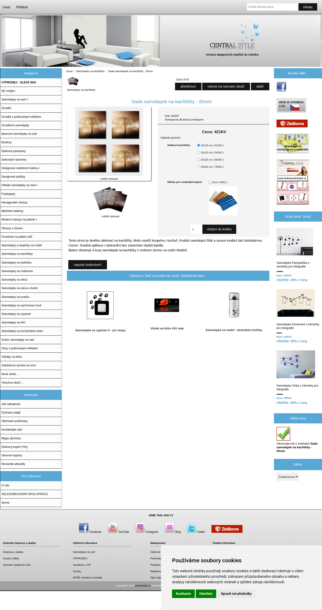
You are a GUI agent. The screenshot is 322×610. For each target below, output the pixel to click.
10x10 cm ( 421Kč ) (212, 145)
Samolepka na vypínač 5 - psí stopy (100, 330)
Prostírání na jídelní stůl (16, 236)
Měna (298, 464)
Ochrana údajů (11, 412)
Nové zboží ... (10, 374)
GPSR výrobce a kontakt (87, 577)
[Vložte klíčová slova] (272, 7)
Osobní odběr (11, 558)
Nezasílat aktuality (13, 464)
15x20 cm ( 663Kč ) (212, 159)
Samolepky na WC (13, 322)
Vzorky (77, 571)
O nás (5, 485)
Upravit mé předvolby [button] (236, 593)
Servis (5, 502)
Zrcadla (6, 108)
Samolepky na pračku (15, 297)
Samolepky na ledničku (16, 262)
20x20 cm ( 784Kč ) (212, 166)
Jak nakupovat (10, 404)
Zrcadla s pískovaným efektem (21, 116)
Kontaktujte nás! (11, 429)
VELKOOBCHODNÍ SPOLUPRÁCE (24, 494)
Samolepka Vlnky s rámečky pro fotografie (297, 370)
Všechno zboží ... (12, 382)
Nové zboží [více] (298, 216)
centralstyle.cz (142, 585)
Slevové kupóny (11, 455)
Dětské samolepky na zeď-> (19, 185)
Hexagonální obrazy (14, 202)
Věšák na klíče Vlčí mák (167, 328)
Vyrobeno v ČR (82, 564)
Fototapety (8, 194)
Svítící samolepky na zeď (17, 339)
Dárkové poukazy (160, 551)
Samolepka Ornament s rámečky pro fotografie (297, 309)
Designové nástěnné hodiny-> (20, 168)
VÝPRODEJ (80, 558)
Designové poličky (13, 176)
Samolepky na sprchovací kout (21, 305)
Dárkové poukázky (13, 151)
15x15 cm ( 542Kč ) (212, 152)
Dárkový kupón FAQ (14, 447)
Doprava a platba (13, 551)
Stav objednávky (160, 577)
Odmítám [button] (206, 593)
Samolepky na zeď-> (14, 99)
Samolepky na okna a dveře (19, 288)
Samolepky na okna (14, 279)
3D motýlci (8, 91)
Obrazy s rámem (12, 228)
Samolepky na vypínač (16, 314)
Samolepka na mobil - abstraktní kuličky (233, 330)
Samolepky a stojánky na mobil (21, 245)
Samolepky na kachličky (90, 71)
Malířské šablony (12, 211)
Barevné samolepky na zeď (19, 133)
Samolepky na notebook (17, 271)
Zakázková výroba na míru (18, 365)
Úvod (6, 7)
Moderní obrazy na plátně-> (19, 219)
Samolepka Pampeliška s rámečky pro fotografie (294, 248)
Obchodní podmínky (14, 421)
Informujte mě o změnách (296, 440)
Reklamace (157, 571)
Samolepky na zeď (84, 551)
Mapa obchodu (11, 438)
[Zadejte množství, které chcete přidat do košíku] (196, 229)
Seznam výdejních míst (17, 564)
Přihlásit (22, 7)
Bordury (6, 142)
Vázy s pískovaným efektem (19, 348)
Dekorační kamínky (13, 159)
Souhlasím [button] (183, 593)
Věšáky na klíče (11, 356)
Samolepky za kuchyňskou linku (22, 331)
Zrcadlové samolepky (15, 125)
